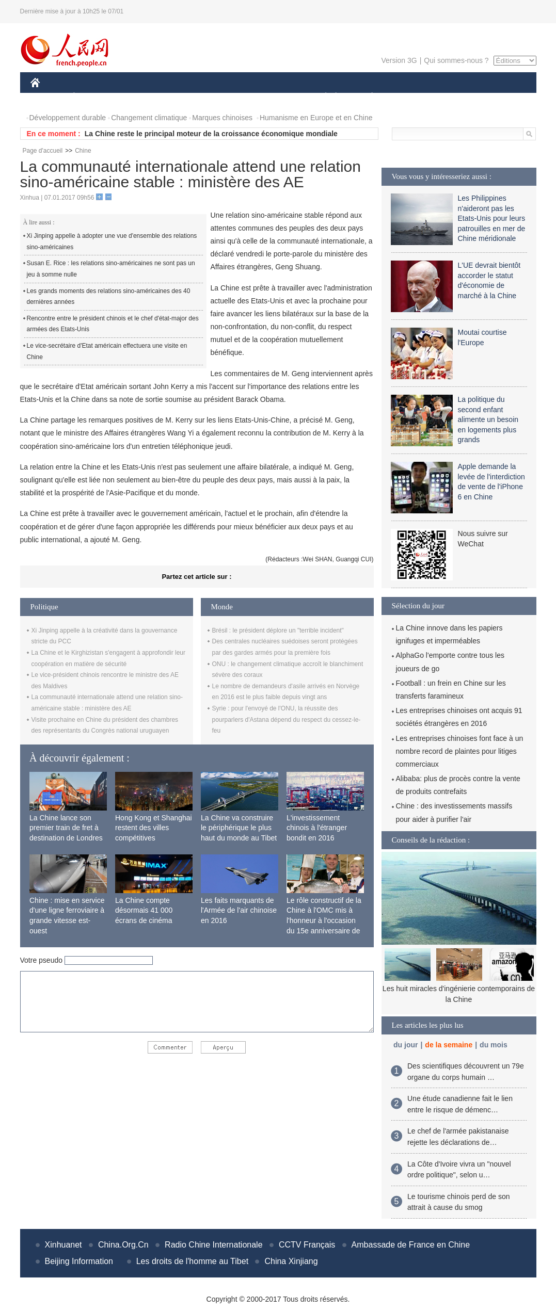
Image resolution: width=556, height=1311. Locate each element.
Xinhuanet (63, 1244)
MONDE (140, 97)
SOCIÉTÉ (321, 97)
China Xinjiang (290, 1261)
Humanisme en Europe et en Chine (316, 118)
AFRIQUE (183, 97)
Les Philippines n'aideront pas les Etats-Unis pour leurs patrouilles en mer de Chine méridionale (492, 218)
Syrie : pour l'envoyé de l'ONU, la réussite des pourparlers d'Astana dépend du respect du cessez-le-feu (286, 719)
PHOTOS (499, 97)
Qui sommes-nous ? (456, 60)
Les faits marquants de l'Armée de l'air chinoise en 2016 (239, 910)
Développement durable (67, 118)
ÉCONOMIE (92, 97)
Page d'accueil (43, 150)
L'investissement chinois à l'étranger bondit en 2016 (317, 828)
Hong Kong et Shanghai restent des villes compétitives (153, 828)
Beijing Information (79, 1261)
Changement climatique (149, 118)
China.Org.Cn (123, 1244)
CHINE (48, 97)
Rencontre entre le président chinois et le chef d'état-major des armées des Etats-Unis (113, 324)
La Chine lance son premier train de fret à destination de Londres (66, 828)
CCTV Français (307, 1244)
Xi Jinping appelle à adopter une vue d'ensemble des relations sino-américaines (112, 241)
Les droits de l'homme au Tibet (192, 1261)
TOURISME (452, 97)
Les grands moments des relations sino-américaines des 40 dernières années (108, 296)
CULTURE (275, 97)
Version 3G (399, 60)
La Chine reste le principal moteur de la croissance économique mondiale (211, 134)
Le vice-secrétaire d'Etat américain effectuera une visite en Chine (107, 351)
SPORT (408, 97)
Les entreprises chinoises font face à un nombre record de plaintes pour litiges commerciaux (459, 751)
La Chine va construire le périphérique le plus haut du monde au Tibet (239, 828)
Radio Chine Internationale (213, 1244)
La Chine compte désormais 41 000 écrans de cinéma (143, 910)
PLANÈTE (366, 97)
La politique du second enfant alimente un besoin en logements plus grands (488, 419)
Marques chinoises (222, 118)
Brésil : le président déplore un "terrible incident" (278, 630)
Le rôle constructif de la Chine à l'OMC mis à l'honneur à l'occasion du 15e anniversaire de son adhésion (324, 920)
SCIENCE (229, 97)
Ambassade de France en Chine (411, 1244)
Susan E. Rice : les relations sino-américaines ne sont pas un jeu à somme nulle (111, 269)
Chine (83, 150)
